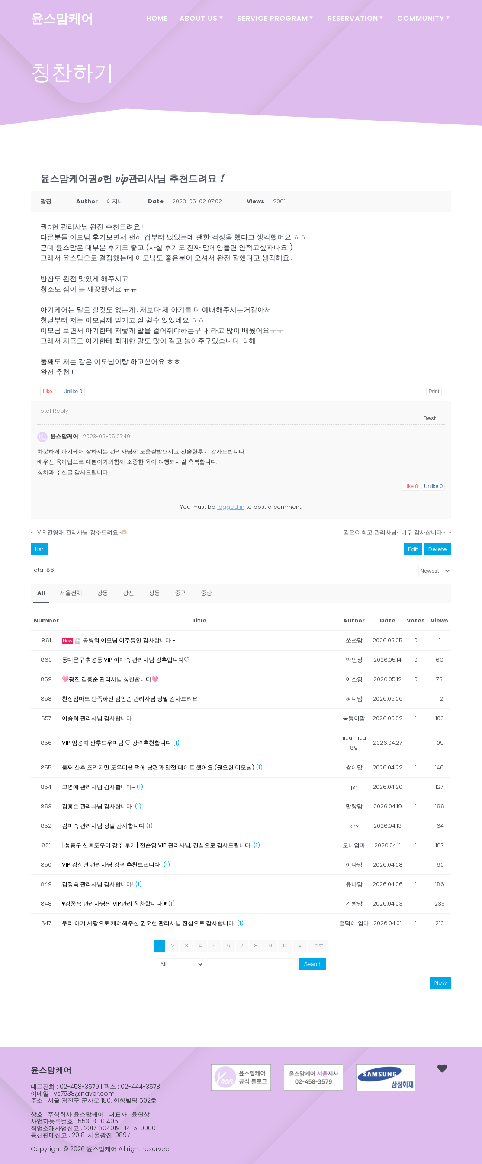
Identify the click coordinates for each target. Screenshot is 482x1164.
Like (50, 392)
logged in (230, 505)
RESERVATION (353, 18)
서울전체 (71, 591)
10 (286, 944)
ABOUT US (199, 18)
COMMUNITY (420, 18)
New (440, 981)
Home (157, 18)
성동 (154, 591)
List (39, 548)
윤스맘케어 (62, 19)
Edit (413, 548)
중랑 (206, 591)
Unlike (73, 392)
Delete (437, 548)
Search (312, 963)
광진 (128, 591)
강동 (102, 591)
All (41, 591)
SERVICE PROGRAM (272, 18)
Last (317, 944)
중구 (180, 591)
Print (434, 392)
